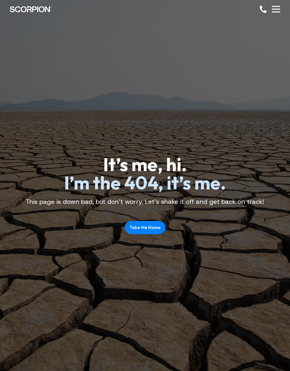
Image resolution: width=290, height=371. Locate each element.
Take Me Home (145, 227)
